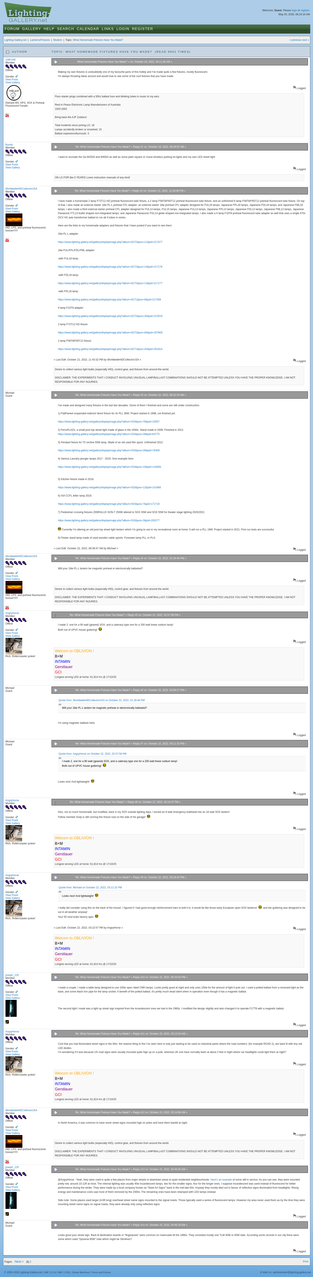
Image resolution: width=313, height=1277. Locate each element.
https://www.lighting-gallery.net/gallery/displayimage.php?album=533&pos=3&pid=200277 (108, 520)
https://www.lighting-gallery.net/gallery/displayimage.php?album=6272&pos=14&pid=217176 (110, 266)
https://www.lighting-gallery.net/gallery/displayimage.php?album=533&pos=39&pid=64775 (108, 434)
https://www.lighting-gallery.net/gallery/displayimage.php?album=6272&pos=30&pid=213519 (110, 316)
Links (108, 29)
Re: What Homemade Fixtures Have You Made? (102, 146)
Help (49, 29)
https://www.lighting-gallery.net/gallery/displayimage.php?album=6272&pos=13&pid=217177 (110, 283)
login (294, 10)
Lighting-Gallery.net (15, 40)
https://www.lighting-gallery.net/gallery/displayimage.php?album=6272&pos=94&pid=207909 (110, 332)
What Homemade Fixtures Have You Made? (98, 40)
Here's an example (221, 1179)
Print (305, 1261)
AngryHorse (12, 613)
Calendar (88, 29)
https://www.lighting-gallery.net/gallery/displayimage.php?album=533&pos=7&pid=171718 (108, 503)
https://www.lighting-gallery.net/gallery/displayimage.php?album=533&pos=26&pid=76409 (108, 450)
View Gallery (12, 82)
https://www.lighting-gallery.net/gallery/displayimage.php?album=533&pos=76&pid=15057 (108, 421)
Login (122, 29)
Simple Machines (81, 1272)
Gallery (31, 29)
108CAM (10, 59)
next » (305, 40)
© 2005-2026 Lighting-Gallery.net (23, 1272)
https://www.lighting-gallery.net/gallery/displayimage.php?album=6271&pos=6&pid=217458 (109, 299)
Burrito (9, 144)
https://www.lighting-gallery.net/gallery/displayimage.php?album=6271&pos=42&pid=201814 (110, 349)
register (305, 10)
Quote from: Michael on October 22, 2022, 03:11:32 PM (90, 887)
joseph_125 (12, 975)
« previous (295, 40)
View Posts (11, 79)
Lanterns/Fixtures (40, 40)
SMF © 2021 (64, 1272)
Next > (19, 1261)
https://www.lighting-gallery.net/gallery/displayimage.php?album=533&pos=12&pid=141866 (109, 487)
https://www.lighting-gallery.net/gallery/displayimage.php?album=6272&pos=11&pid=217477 (110, 242)
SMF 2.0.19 (50, 1272)
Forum (12, 29)
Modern (57, 40)
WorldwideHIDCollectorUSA (21, 188)
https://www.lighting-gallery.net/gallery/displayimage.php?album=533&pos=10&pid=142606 (109, 466)
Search (65, 29)
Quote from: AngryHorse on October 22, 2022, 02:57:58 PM (93, 753)
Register (142, 29)
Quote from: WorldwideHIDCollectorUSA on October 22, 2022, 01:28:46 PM (102, 700)
